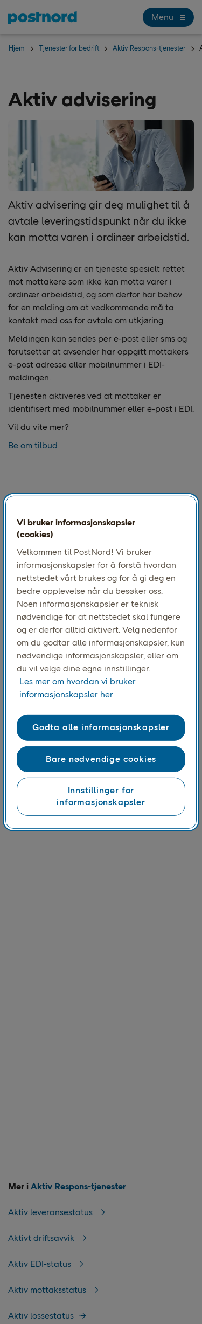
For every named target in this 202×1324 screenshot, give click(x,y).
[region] (101, 662)
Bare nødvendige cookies (101, 759)
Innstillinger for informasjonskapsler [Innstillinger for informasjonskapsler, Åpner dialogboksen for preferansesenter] (101, 796)
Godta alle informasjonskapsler (101, 727)
